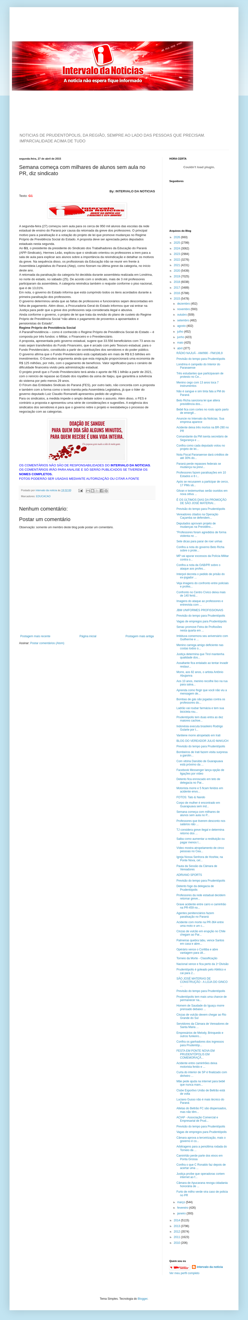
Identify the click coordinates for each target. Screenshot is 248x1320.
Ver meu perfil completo (184, 1273)
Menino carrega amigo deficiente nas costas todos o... (199, 646)
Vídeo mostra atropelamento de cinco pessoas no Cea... (200, 849)
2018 (177, 282)
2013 (177, 1226)
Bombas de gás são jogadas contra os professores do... (200, 701)
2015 (177, 298)
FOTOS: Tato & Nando (190, 797)
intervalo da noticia (47, 490)
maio (180, 342)
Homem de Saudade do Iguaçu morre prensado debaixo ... (200, 1007)
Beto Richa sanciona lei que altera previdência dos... (198, 402)
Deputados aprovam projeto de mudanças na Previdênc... (196, 525)
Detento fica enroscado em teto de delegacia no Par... (198, 780)
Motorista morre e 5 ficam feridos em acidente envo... (199, 790)
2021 (177, 265)
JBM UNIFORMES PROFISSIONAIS (199, 610)
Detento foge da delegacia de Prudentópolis (195, 887)
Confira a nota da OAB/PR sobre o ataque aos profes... (198, 566)
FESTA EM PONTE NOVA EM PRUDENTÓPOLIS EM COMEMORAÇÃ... (195, 1054)
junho (181, 337)
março (181, 1202)
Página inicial (87, 636)
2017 (177, 287)
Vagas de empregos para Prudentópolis (201, 621)
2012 (177, 1231)
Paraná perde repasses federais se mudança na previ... (198, 465)
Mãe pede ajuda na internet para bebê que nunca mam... (200, 1083)
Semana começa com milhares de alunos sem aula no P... (198, 813)
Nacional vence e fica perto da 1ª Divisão (202, 964)
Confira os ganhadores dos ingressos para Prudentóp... (200, 1043)
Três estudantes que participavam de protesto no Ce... (199, 375)
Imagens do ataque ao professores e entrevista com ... (199, 602)
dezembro (184, 303)
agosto (181, 326)
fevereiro (183, 1207)
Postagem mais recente (35, 636)
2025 (177, 242)
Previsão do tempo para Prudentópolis (200, 359)
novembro (184, 309)
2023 (177, 254)
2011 (177, 1237)
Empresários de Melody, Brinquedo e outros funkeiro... (199, 1034)
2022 (177, 259)
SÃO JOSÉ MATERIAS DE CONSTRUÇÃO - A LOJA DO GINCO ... (201, 982)
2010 (177, 1243)
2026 (177, 237)
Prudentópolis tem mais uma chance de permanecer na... (201, 998)
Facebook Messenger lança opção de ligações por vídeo (200, 771)
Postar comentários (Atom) (47, 643)
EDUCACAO (43, 496)
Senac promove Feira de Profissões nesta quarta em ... (199, 628)
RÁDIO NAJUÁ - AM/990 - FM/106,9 (199, 353)
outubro (182, 314)
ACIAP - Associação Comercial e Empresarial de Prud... (197, 1119)
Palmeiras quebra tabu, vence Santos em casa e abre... (200, 942)
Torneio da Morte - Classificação (196, 958)
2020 (177, 270)
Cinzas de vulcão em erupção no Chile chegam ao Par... (200, 933)
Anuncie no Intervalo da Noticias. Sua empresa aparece (200, 420)
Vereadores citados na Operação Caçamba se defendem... (197, 516)
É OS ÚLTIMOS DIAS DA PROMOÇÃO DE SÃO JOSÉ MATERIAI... (201, 501)
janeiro (181, 1213)
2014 (177, 1220)
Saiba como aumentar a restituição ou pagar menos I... (200, 840)
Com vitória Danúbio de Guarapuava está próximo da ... (199, 763)
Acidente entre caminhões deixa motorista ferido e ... (196, 1064)
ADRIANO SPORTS (189, 875)
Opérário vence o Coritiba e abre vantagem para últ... (197, 951)
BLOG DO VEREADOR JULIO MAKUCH (202, 741)
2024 (177, 248)
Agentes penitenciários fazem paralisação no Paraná (195, 914)
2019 (177, 276)
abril (180, 348)
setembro (183, 320)
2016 (177, 293)
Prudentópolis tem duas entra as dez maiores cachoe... (199, 719)
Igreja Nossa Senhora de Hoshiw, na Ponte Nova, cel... (199, 858)
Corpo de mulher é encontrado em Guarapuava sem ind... (198, 804)
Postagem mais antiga (139, 636)
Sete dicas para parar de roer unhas (199, 541)
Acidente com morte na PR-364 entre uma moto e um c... (200, 924)
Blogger (143, 1298)
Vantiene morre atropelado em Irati (198, 735)
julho (180, 331)
